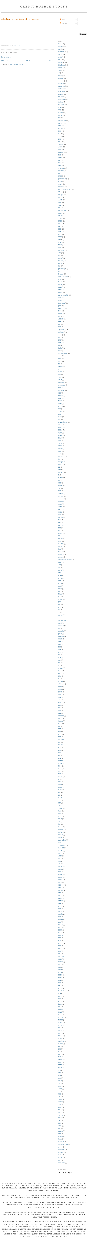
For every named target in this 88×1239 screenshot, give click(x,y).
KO (59, 663)
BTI (59, 340)
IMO (59, 530)
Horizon (60, 525)
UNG (59, 1110)
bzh (59, 419)
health (60, 687)
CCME (60, 880)
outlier (60, 837)
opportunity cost (63, 1144)
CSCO (60, 906)
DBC (59, 917)
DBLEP (60, 919)
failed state (61, 65)
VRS (59, 813)
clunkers (60, 618)
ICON (60, 583)
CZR (59, 644)
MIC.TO (60, 1017)
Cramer (60, 721)
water (60, 562)
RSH (59, 60)
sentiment (61, 52)
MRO (60, 438)
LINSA (60, 1009)
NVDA (60, 776)
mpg (59, 628)
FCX (59, 940)
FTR (59, 345)
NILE (60, 1030)
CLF (59, 470)
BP (59, 467)
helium (60, 827)
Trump (60, 411)
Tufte (59, 811)
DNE (59, 927)
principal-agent (62, 422)
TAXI (60, 1089)
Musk (60, 1025)
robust (60, 689)
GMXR (60, 78)
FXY (59, 737)
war (59, 337)
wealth (60, 843)
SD (59, 610)
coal (59, 202)
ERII (59, 938)
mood (60, 284)
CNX (59, 896)
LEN (59, 591)
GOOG (60, 366)
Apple (60, 869)
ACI (59, 253)
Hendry (60, 396)
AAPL (60, 200)
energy (60, 157)
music (60, 76)
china (59, 54)
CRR (59, 903)
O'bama (60, 192)
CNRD (60, 67)
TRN (59, 806)
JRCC (60, 176)
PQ (59, 795)
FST (59, 647)
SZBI (59, 1086)
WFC (59, 1118)
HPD (59, 983)
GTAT (60, 972)
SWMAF (61, 544)
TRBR (60, 1099)
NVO (59, 1038)
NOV (59, 1033)
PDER (60, 790)
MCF (59, 1015)
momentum (61, 385)
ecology (60, 1136)
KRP (59, 999)
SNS (59, 1075)
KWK (60, 589)
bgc (59, 824)
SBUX (60, 798)
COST (60, 639)
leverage (60, 829)
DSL (59, 155)
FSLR (60, 578)
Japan (60, 433)
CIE (59, 393)
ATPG (60, 361)
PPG (59, 792)
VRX (59, 1112)
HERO (60, 975)
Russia (60, 282)
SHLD (60, 218)
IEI (59, 655)
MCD (60, 763)
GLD (59, 231)
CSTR (60, 909)
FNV (59, 946)
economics (61, 91)
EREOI (60, 935)
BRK (59, 229)
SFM (59, 676)
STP (59, 49)
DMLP (60, 430)
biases (60, 417)
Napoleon (61, 1041)
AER (59, 697)
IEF (59, 118)
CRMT (60, 901)
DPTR (60, 930)
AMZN (60, 319)
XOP (59, 1120)
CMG (60, 570)
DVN (59, 932)
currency (61, 499)
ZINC (60, 1126)
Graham (60, 517)
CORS (60, 512)
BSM (59, 872)
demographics (62, 353)
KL (59, 755)
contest (60, 298)
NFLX (60, 213)
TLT (59, 70)
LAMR (60, 533)
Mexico (60, 599)
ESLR (60, 142)
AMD (60, 856)
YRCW (60, 493)
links (59, 44)
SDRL (60, 372)
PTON (60, 1054)
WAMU (60, 816)
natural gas (61, 86)
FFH (59, 732)
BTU (59, 139)
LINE (60, 292)
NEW (60, 404)
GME (60, 959)
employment (62, 210)
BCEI (60, 287)
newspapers (61, 462)
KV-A (60, 181)
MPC (59, 766)
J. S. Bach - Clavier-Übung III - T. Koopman (20, 19)
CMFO (60, 890)
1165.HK (61, 848)
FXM (59, 581)
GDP (59, 224)
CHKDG (61, 290)
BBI (59, 321)
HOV (59, 208)
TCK (59, 1094)
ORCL (60, 787)
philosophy (61, 269)
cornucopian (62, 620)
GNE (59, 964)
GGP (59, 954)
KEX (59, 753)
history (60, 300)
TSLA (60, 136)
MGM (60, 107)
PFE (59, 1049)
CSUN (60, 911)
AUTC (60, 866)
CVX (59, 573)
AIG (59, 568)
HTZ (59, 747)
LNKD (60, 435)
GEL (59, 649)
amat (59, 1134)
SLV (59, 134)
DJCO (60, 724)
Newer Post (4, 60)
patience (60, 123)
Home (28, 60)
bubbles (60, 62)
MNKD (60, 1020)
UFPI (59, 1107)
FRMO (60, 478)
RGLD (60, 485)
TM (59, 1097)
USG (59, 234)
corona (60, 314)
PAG (59, 1046)
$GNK (60, 692)
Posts (62, 19)
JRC (59, 660)
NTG (59, 774)
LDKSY (60, 761)
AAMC (60, 851)
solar (59, 205)
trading (60, 102)
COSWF (60, 472)
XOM (60, 380)
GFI (59, 951)
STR (59, 803)
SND (59, 1073)
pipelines (61, 501)
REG (59, 226)
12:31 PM (17, 45)
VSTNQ (60, 1115)
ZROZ (60, 446)
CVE (59, 279)
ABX (59, 853)
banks (60, 348)
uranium (60, 1157)
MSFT (60, 401)
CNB (59, 893)
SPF (59, 247)
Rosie (60, 1067)
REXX (60, 1065)
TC (59, 1091)
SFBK (60, 541)
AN (59, 858)
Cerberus (61, 716)
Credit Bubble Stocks (44, 6)
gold (59, 316)
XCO (59, 311)
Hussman (61, 152)
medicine (61, 332)
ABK (59, 694)
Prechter (60, 274)
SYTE (60, 1083)
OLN (59, 327)
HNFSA (60, 745)
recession (61, 81)
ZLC (59, 1128)
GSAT (60, 970)
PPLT (60, 673)
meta (59, 356)
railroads (61, 554)
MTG (60, 768)
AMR (60, 504)
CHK (59, 126)
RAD (59, 1062)
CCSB (60, 882)
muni (59, 388)
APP (59, 861)
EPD (59, 324)
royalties (60, 1152)
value (59, 160)
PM (59, 271)
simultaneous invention (65, 560)
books (60, 46)
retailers (60, 557)
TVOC (60, 808)
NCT (59, 1028)
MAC (60, 1012)
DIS (59, 922)
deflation (61, 171)
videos (60, 184)
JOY (59, 993)
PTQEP (60, 538)
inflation (60, 94)
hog (59, 459)
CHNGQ (61, 885)
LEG (59, 1007)
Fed (59, 173)
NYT (59, 602)
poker (60, 634)
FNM (59, 734)
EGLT (60, 575)
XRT (59, 1123)
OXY (59, 671)
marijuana (61, 1141)
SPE (59, 409)
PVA (59, 1057)
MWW (60, 1022)
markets (60, 112)
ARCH (60, 507)
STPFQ (60, 144)
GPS (59, 967)
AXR (59, 700)
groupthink (61, 99)
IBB (59, 528)
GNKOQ (61, 739)
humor (60, 115)
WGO (60, 237)
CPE (59, 240)
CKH (59, 888)
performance (62, 179)
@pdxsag (61, 168)
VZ (59, 679)
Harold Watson (62, 991)
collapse (60, 195)
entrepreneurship (63, 295)
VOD (59, 377)
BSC (59, 708)
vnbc (59, 1160)
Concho (60, 914)
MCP (59, 131)
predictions (61, 390)
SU (59, 266)
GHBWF (61, 956)
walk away (61, 1163)
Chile (59, 718)
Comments (64, 23)
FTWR (60, 948)
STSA (60, 1081)
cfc (59, 351)
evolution (61, 626)
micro (60, 258)
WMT (60, 819)
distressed (61, 187)
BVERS (60, 874)
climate (60, 615)
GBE (59, 150)
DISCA (60, 925)
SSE (59, 1078)
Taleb (60, 443)
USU (59, 414)
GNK (59, 163)
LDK (59, 398)
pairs (59, 306)
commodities (62, 120)
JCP (59, 657)
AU (59, 864)
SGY (59, 800)
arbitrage (61, 684)
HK (59, 742)
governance (61, 456)
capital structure (63, 276)
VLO (59, 491)
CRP (59, 713)
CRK (59, 642)
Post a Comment (6, 57)
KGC (59, 996)
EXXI (60, 128)
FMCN (60, 943)
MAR (60, 594)
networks (61, 631)
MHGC (60, 668)
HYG (59, 988)
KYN (59, 1001)
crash (59, 451)
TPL (59, 488)
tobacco (60, 197)
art (59, 821)
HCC (59, 520)
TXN (59, 1104)
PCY (59, 607)
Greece (60, 216)
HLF (59, 980)
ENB (59, 729)
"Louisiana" (61, 845)
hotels (60, 1139)
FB (59, 364)
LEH (59, 536)
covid (60, 623)
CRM (60, 898)
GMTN (60, 962)
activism (60, 496)
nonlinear (61, 832)
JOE (59, 586)
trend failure (62, 840)
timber (60, 1155)
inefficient (61, 250)
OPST (60, 784)
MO (59, 242)
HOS (59, 523)
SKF (59, 1070)
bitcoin (60, 546)
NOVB (60, 1036)
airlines (60, 1131)
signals (60, 464)
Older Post (51, 60)
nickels (60, 552)
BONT (60, 427)
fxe (59, 255)
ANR (59, 425)
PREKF (60, 406)
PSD (59, 1052)
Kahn (59, 1004)
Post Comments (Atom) (17, 64)
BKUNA (61, 308)
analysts (60, 89)
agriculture (61, 329)
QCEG (60, 1060)
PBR (59, 604)
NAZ (59, 771)
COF (59, 710)
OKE (59, 782)
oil (59, 73)
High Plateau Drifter (64, 189)
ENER (60, 221)
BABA (60, 702)
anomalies (61, 382)
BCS (59, 705)
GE (59, 480)
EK (59, 726)
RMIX (60, 263)
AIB (59, 565)
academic (61, 83)
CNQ (59, 343)
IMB (59, 750)
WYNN (60, 681)
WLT (59, 110)
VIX (59, 374)
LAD (59, 758)
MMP (60, 369)
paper (60, 1147)
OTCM (60, 1044)
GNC (59, 515)
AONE (60, 147)
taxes (59, 359)
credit (60, 57)
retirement (61, 1149)
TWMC (60, 1102)
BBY (59, 509)
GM (59, 483)
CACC (60, 877)
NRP (59, 440)
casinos (60, 448)
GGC (59, 165)
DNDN (60, 261)
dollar (60, 454)
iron (59, 549)
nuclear (60, 835)
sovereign (61, 636)
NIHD (60, 245)
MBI (59, 597)
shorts (60, 335)
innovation (61, 303)
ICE (59, 652)
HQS (59, 985)
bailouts (60, 97)
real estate (61, 105)
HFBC (60, 977)
